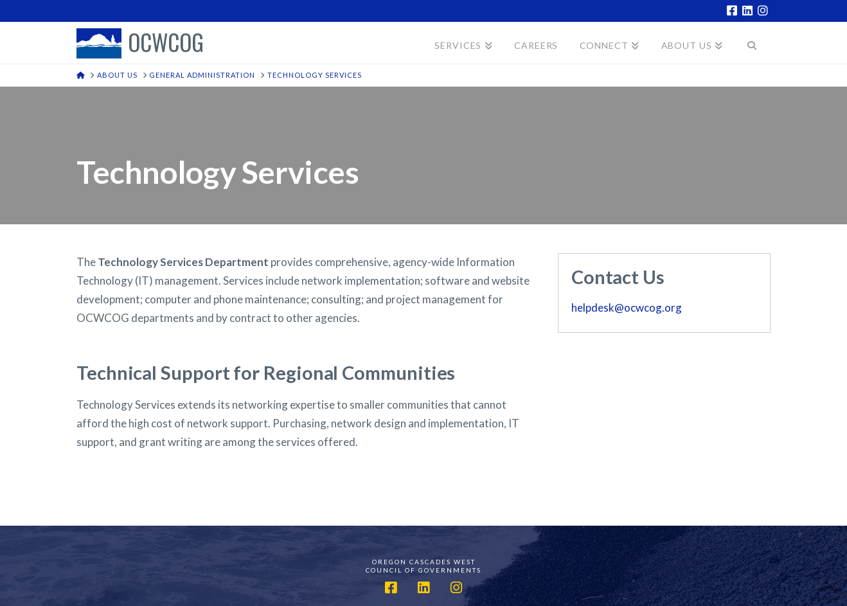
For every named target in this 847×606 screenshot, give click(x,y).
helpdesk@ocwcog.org (626, 307)
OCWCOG (166, 43)
